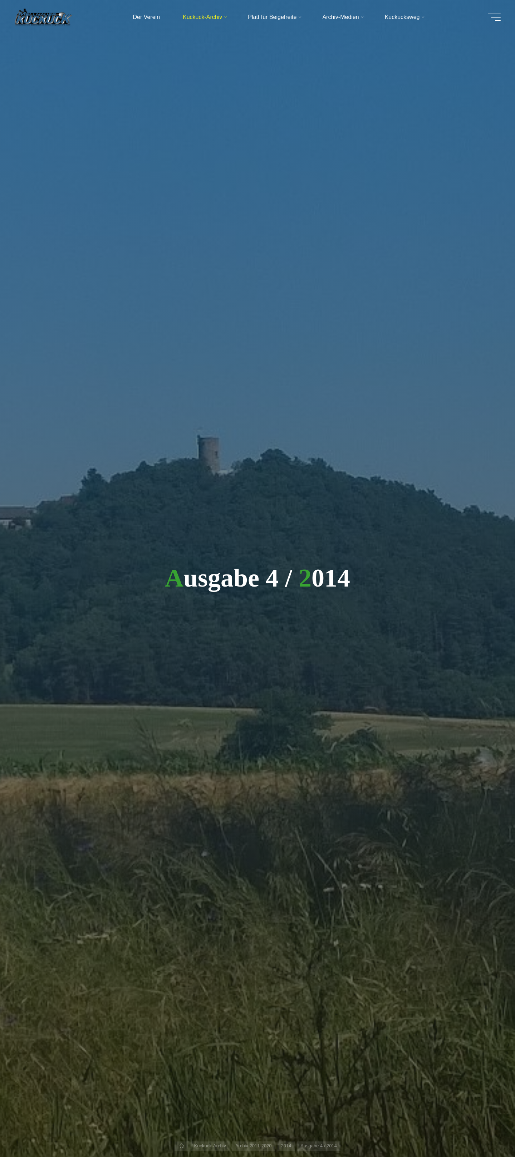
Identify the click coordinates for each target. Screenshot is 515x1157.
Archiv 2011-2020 (253, 1145)
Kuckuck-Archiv (210, 1145)
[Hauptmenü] (494, 17)
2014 (286, 1145)
